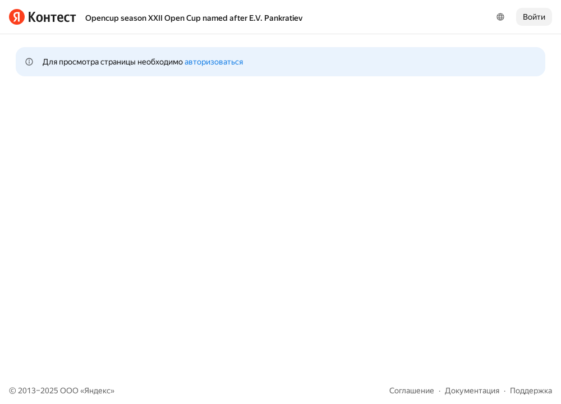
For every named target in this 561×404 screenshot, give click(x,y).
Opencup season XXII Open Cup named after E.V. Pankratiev (193, 17)
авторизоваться (214, 61)
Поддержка (531, 390)
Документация (472, 390)
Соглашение (411, 390)
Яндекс (97, 390)
